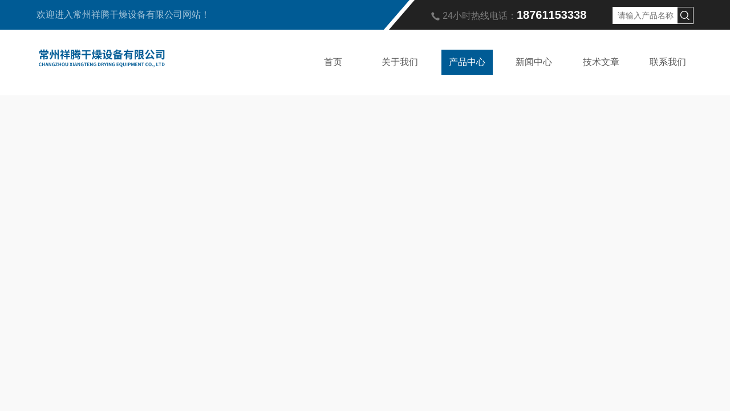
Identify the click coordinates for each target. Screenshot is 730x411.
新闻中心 (534, 62)
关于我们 (400, 62)
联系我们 (668, 62)
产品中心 (467, 62)
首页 (333, 62)
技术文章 (601, 62)
